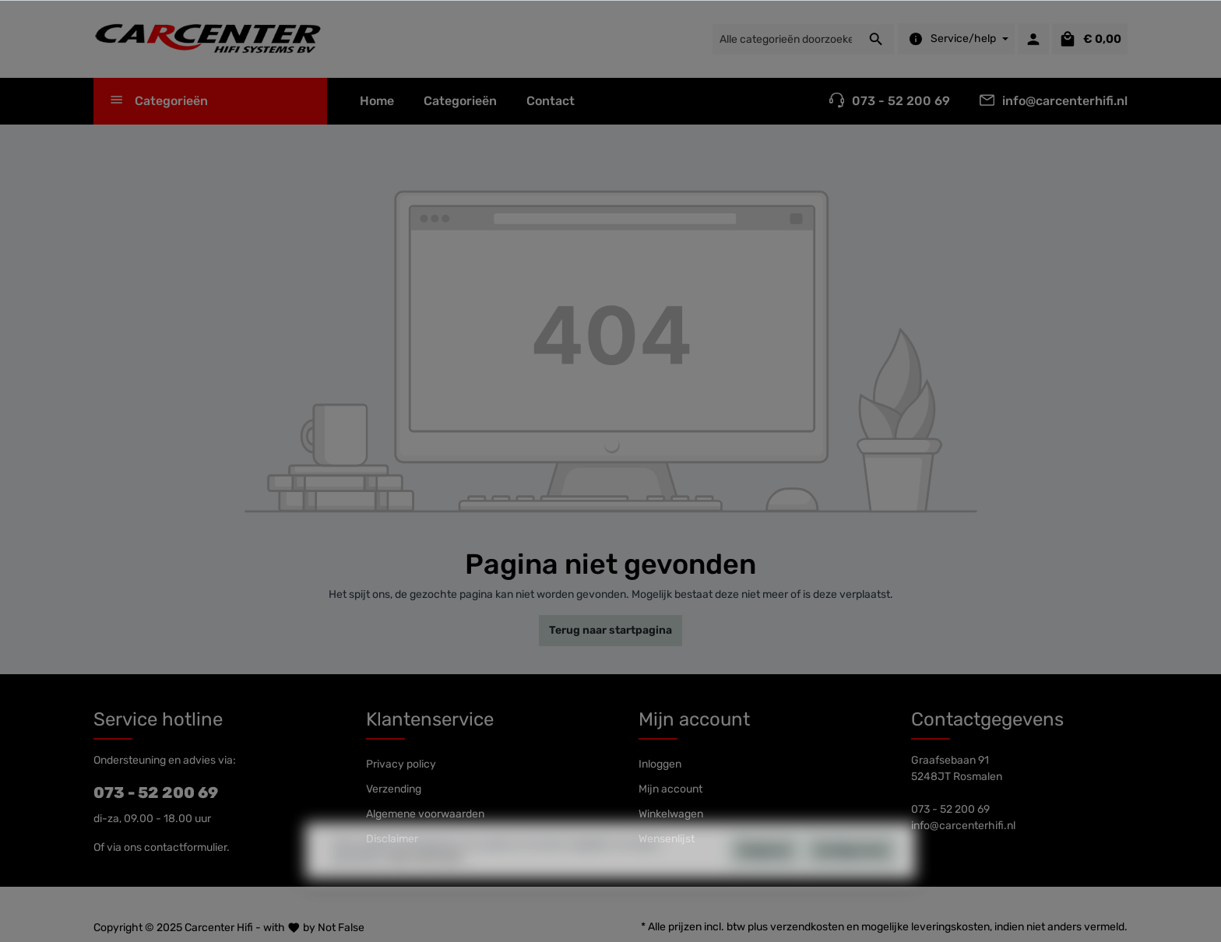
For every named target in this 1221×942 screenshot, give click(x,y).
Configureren (851, 881)
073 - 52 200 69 (155, 792)
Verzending (393, 789)
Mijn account (694, 719)
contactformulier (185, 847)
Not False (341, 927)
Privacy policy (401, 764)
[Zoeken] (876, 39)
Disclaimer (392, 838)
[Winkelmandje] (1090, 38)
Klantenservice (430, 719)
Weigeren (765, 881)
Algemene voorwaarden (425, 814)
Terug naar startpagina (610, 630)
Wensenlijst (667, 838)
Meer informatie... (428, 888)
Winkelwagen (671, 814)
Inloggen (660, 764)
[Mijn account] (1033, 38)
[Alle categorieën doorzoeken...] (785, 39)
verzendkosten (807, 926)
